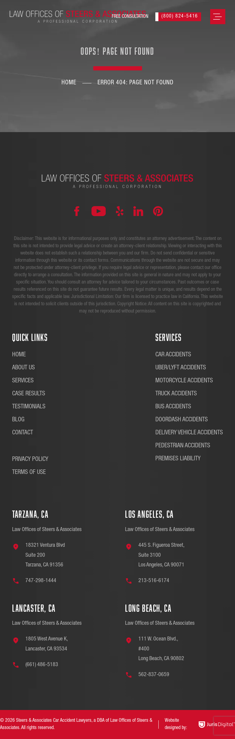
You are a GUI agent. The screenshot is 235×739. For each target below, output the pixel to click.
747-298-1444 (40, 581)
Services (23, 381)
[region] (78, 696)
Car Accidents (173, 355)
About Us (23, 368)
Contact (22, 433)
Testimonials (28, 407)
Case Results (28, 394)
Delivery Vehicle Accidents (189, 433)
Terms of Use (29, 473)
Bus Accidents (173, 407)
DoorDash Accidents (181, 420)
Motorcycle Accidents (184, 381)
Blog (18, 420)
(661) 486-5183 (41, 665)
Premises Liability (177, 459)
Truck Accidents (176, 394)
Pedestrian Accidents (182, 446)
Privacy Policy (30, 460)
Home (68, 83)
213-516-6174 (153, 581)
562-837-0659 (153, 675)
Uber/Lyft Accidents (180, 368)
